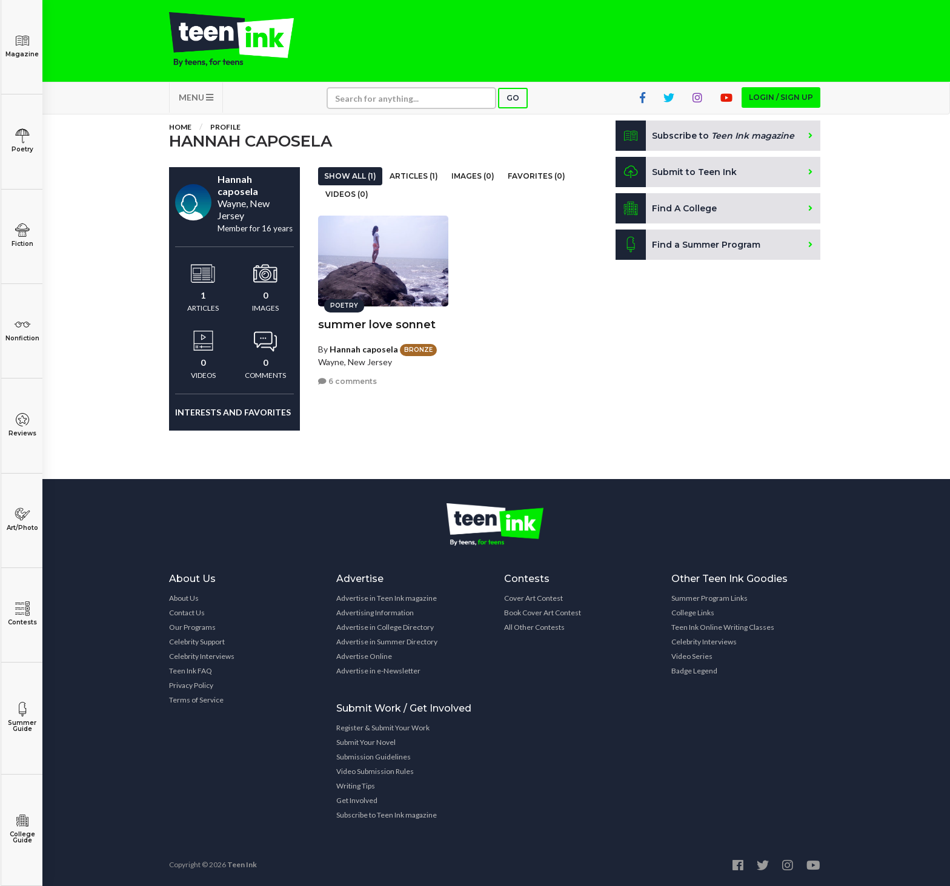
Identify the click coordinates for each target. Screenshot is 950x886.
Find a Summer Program (688, 245)
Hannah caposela (364, 349)
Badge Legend (694, 670)
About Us (184, 598)
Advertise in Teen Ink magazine (386, 598)
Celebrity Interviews (201, 656)
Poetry (22, 140)
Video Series (691, 656)
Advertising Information (375, 612)
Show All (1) (350, 175)
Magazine (22, 45)
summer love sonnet (377, 324)
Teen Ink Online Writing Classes (722, 627)
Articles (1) (414, 175)
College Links (692, 612)
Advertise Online (364, 656)
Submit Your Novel (366, 742)
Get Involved (356, 800)
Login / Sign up (781, 97)
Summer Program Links (709, 598)
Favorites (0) (536, 175)
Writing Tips (355, 785)
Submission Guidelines (373, 756)
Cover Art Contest (533, 598)
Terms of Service (196, 699)
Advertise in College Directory (385, 627)
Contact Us (187, 612)
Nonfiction (22, 329)
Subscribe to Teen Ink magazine (386, 814)
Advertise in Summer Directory (386, 641)
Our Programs (192, 627)
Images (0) (472, 175)
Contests (22, 613)
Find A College (666, 208)
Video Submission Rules (375, 771)
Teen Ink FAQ (190, 670)
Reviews (22, 424)
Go (513, 97)
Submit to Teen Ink (676, 172)
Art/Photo (22, 519)
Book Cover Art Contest (542, 612)
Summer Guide (22, 717)
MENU (196, 97)
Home (180, 126)
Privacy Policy (191, 685)
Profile (225, 126)
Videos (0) (346, 194)
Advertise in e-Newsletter (378, 670)
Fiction (22, 235)
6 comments (347, 381)
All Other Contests (534, 627)
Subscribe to (705, 136)
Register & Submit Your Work (383, 727)
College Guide (22, 828)
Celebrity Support (197, 641)
